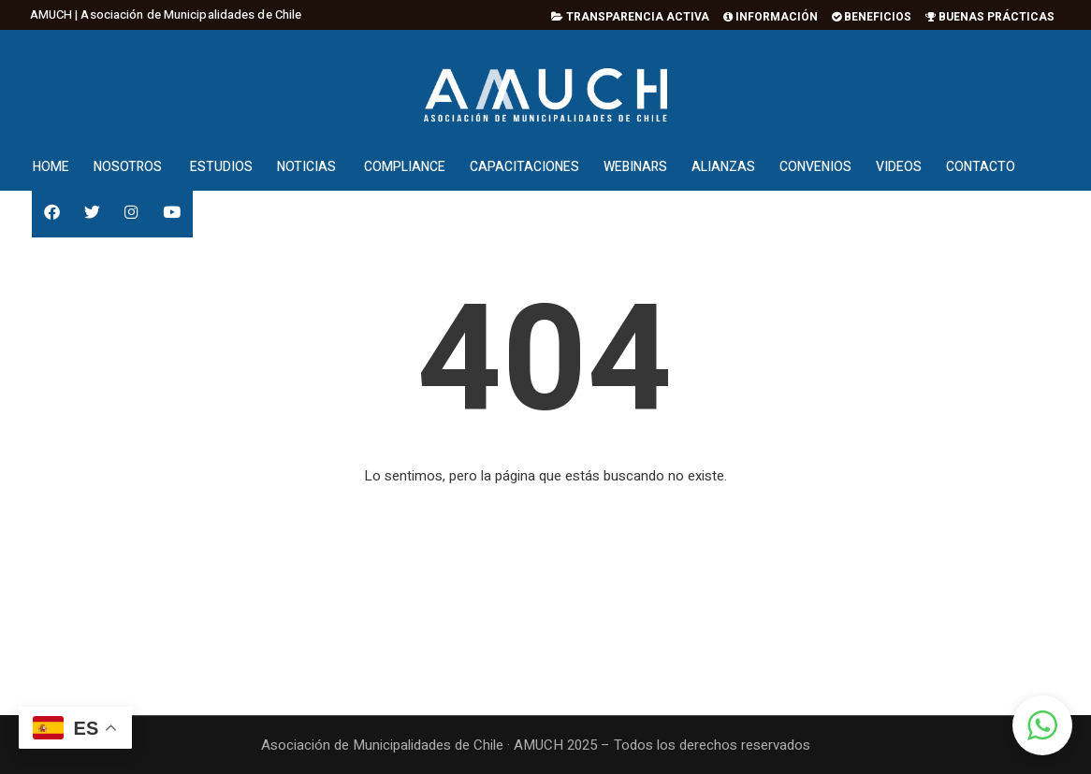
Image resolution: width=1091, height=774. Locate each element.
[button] (1042, 725)
